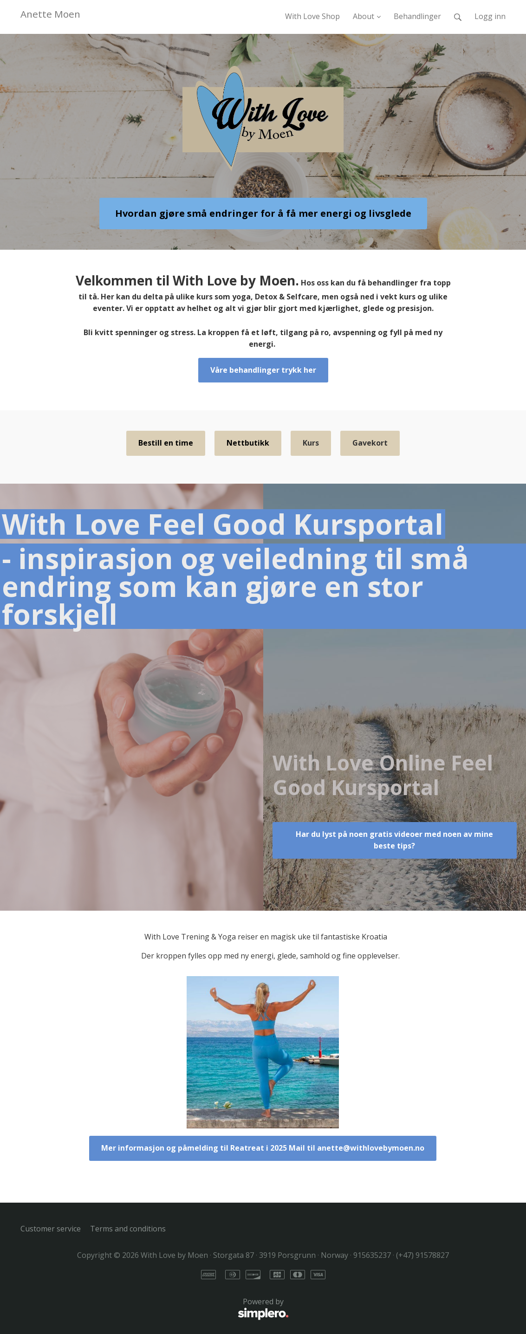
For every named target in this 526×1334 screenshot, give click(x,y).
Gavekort (370, 443)
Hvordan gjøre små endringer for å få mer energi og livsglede (263, 213)
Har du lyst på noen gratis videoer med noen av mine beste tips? (394, 840)
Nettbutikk (248, 443)
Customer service (50, 1229)
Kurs (311, 443)
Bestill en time (165, 443)
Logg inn (490, 16)
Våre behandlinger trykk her (263, 370)
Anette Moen (50, 13)
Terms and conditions (128, 1229)
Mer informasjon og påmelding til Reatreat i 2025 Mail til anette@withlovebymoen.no (262, 1148)
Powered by (154, 1308)
